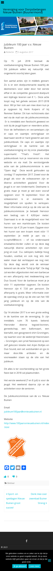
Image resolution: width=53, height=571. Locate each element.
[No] (49, 560)
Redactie (10, 52)
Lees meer (34, 566)
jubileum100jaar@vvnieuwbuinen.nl (23, 411)
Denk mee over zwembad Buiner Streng (38, 498)
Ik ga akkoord (20, 566)
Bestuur (11, 483)
